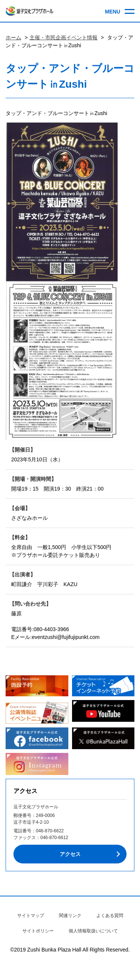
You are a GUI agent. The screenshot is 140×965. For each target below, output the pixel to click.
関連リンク (70, 915)
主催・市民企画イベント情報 (63, 37)
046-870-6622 (50, 830)
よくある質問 (109, 915)
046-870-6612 (54, 837)
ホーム (13, 37)
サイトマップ (30, 915)
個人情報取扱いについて (93, 931)
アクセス (70, 854)
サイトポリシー (38, 931)
